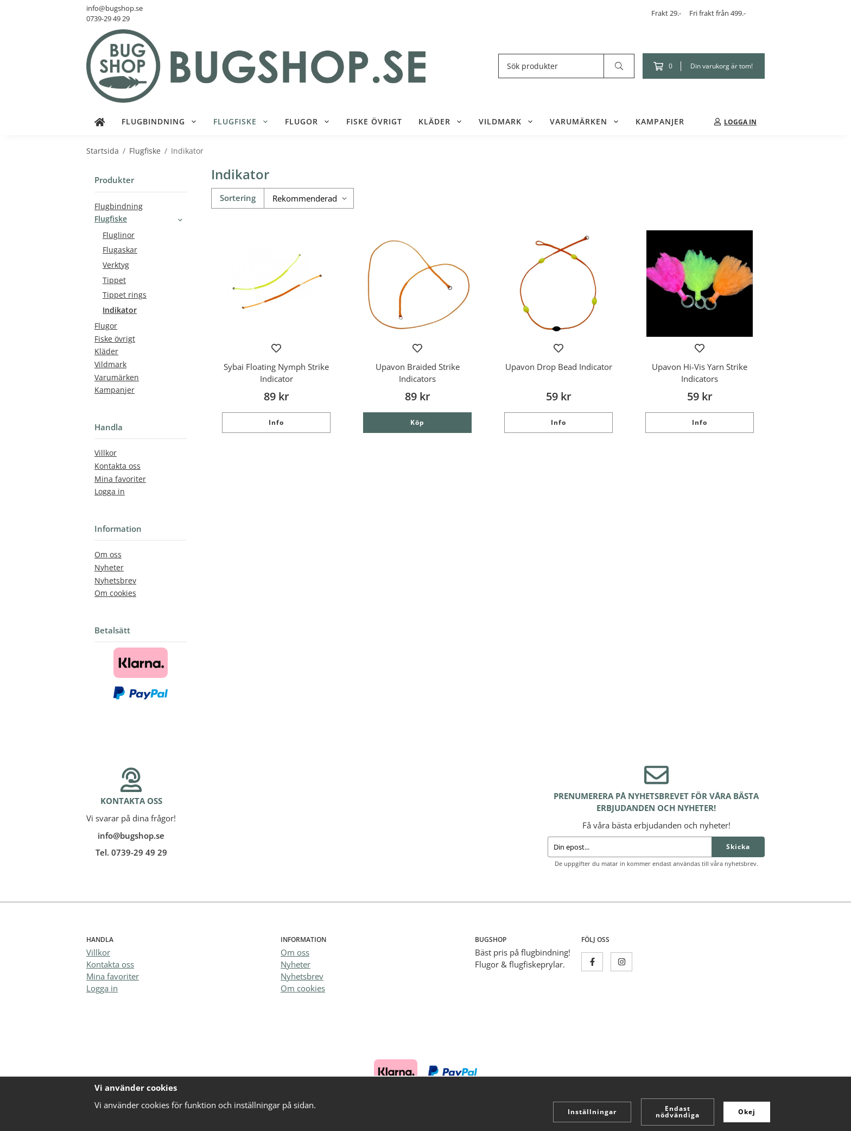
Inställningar (592, 1111)
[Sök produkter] (551, 66)
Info (276, 422)
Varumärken (584, 122)
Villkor (105, 453)
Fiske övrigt (374, 122)
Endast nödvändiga (678, 1112)
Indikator (120, 310)
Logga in (109, 492)
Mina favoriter (120, 479)
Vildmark (506, 122)
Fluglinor (119, 235)
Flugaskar (120, 250)
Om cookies (115, 593)
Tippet (114, 280)
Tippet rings (125, 295)
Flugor (307, 122)
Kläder (440, 122)
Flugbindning (159, 122)
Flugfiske (241, 122)
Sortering (238, 197)
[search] (619, 66)
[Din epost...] (630, 847)
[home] (99, 121)
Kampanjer (660, 122)
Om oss (108, 555)
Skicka (738, 846)
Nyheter (109, 568)
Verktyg (116, 265)
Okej (746, 1111)
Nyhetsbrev (115, 581)
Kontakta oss (117, 466)
